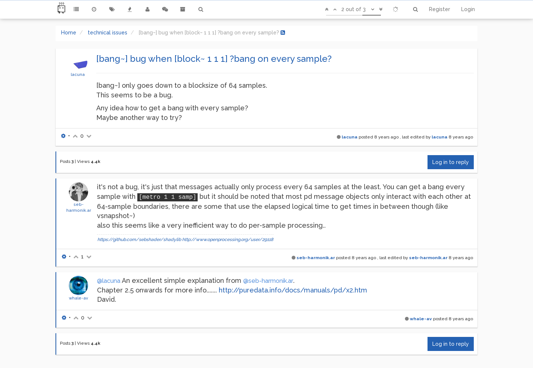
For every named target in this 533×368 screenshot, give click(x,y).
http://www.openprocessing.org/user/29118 (227, 239)
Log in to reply (450, 162)
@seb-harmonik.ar (268, 280)
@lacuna (108, 280)
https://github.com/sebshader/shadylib (139, 239)
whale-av (78, 298)
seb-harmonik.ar (315, 257)
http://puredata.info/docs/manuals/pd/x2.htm (293, 290)
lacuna (78, 74)
